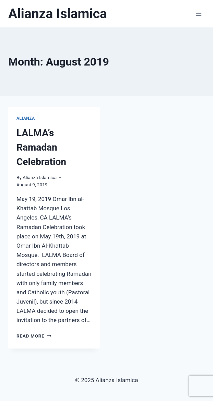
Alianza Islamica (40, 177)
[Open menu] (198, 13)
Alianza (25, 118)
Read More (33, 336)
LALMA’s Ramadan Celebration (41, 147)
